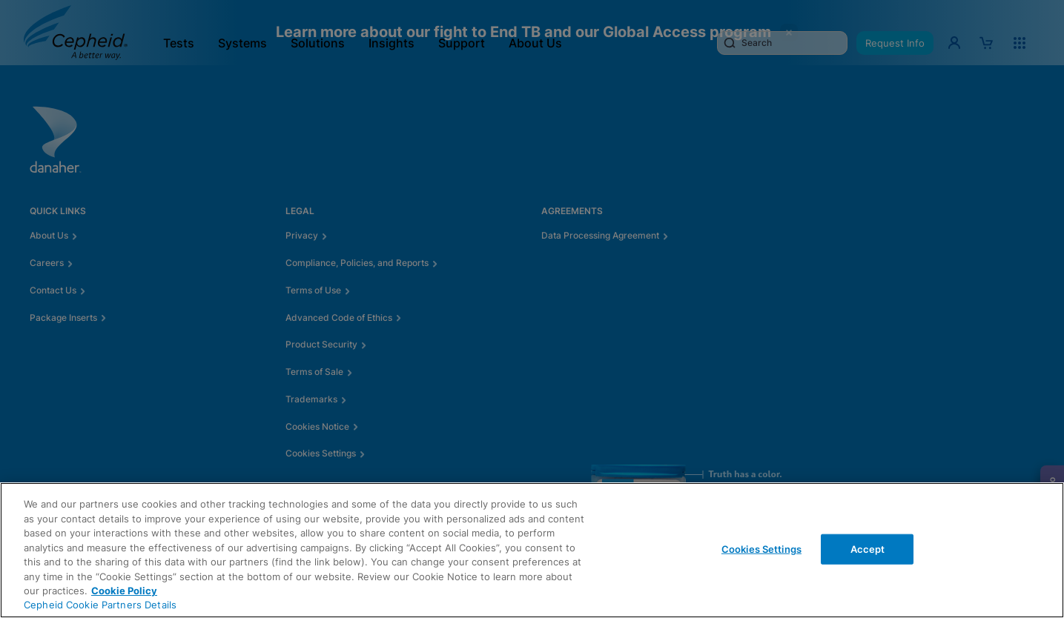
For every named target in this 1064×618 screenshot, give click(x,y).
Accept (867, 548)
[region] (532, 550)
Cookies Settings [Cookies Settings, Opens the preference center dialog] (761, 548)
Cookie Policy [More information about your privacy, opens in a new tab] (124, 591)
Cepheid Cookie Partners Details (100, 605)
